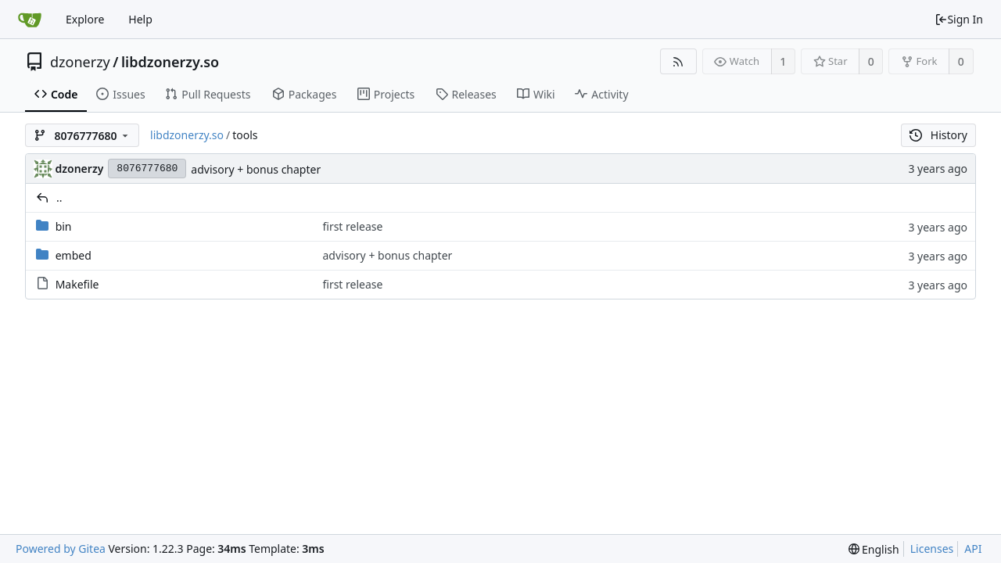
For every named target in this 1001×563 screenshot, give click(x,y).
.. (59, 197)
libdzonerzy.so (170, 62)
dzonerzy (80, 62)
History (938, 134)
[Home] (30, 19)
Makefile (77, 284)
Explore (85, 19)
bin (64, 226)
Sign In (959, 19)
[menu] (874, 549)
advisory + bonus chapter (256, 169)
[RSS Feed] (678, 61)
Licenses (932, 548)
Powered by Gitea (61, 548)
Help (140, 19)
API (972, 548)
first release (352, 226)
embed (73, 255)
